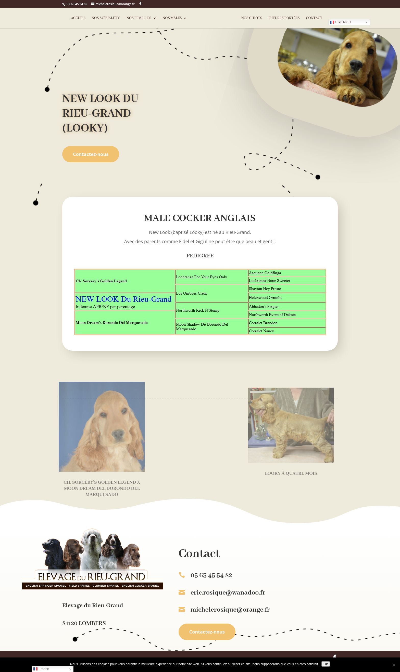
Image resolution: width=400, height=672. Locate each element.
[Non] (393, 664)
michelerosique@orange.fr (230, 609)
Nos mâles (172, 18)
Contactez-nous (90, 154)
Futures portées (283, 18)
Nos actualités (106, 18)
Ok (325, 664)
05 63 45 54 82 (77, 4)
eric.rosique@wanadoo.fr (228, 592)
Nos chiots (251, 18)
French (340, 22)
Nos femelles (139, 18)
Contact (314, 18)
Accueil (78, 18)
